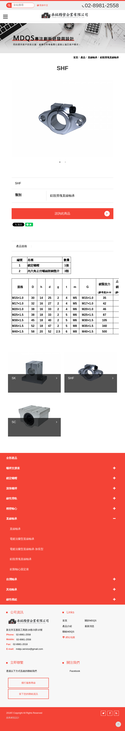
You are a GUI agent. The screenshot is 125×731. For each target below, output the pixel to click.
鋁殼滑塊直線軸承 (21, 559)
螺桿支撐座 (13, 468)
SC (14, 422)
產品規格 (21, 246)
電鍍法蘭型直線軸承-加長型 (26, 549)
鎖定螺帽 (11, 478)
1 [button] (60, 162)
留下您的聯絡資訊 (28, 694)
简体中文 (43, 5)
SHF (71, 378)
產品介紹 (67, 626)
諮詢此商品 (82, 213)
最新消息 (89, 626)
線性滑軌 (11, 498)
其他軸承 (11, 589)
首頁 (75, 57)
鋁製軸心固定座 (19, 569)
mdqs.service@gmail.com (29, 649)
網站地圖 (70, 637)
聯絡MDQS (68, 631)
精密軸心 (11, 508)
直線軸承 (11, 518)
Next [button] (116, 119)
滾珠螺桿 (11, 488)
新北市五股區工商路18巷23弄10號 (24, 629)
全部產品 (11, 457)
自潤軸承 (11, 579)
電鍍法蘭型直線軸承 (22, 538)
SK (14, 378)
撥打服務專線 (28, 682)
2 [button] (65, 162)
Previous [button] (9, 119)
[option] (62, 119)
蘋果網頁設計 (12, 717)
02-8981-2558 (100, 5)
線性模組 (11, 599)
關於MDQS (91, 620)
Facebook (75, 671)
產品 (83, 57)
